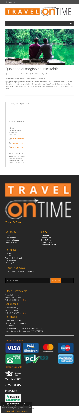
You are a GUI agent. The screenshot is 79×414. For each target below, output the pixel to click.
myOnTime (10, 2)
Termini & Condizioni (13, 258)
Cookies (8, 256)
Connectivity (46, 238)
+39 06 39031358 (17, 147)
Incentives (45, 235)
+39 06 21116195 (17, 143)
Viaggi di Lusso (46, 242)
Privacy (8, 253)
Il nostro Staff (10, 238)
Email (25, 300)
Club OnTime (46, 240)
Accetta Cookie (10, 411)
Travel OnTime (36, 74)
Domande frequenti (48, 245)
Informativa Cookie (22, 411)
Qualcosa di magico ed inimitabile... (33, 69)
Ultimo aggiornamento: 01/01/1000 (18, 74)
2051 (46, 74)
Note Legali (9, 263)
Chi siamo (9, 235)
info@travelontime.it (18, 139)
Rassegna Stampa (12, 240)
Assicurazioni (10, 260)
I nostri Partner (11, 242)
